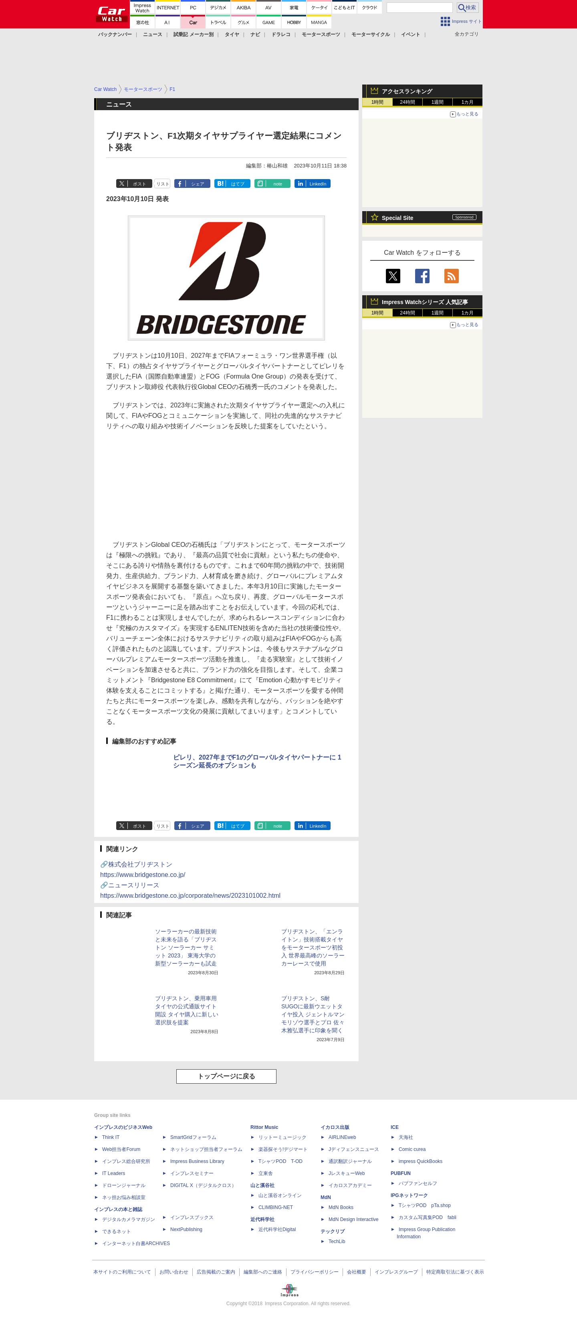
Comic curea (412, 1149)
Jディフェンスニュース (354, 1149)
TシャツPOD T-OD (280, 1161)
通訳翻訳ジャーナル (350, 1161)
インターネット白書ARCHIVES (136, 1243)
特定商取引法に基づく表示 (455, 1272)
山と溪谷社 (262, 1185)
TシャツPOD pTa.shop (425, 1205)
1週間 (438, 102)
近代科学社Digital (277, 1229)
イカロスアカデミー (350, 1185)
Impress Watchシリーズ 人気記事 (425, 302)
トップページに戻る (226, 1076)
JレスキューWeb (347, 1173)
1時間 (377, 102)
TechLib (337, 1241)
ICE (395, 1127)
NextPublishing (186, 1229)
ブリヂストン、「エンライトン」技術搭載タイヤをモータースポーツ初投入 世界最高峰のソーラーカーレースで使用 (313, 947)
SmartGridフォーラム (193, 1137)
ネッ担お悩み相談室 (123, 1197)
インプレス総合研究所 (126, 1161)
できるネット (116, 1231)
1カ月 (468, 102)
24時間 (407, 102)
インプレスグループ (396, 1272)
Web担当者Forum (121, 1149)
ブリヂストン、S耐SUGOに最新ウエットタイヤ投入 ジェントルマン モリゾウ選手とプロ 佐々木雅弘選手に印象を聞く (313, 1014)
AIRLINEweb (342, 1137)
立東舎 (265, 1173)
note (278, 183)
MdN (326, 1197)
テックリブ (333, 1231)
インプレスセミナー (192, 1173)
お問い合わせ (173, 1272)
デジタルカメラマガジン (128, 1219)
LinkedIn (318, 183)
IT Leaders (113, 1173)
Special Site (398, 218)
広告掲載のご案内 (216, 1272)
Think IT (110, 1137)
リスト (162, 183)
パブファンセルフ (418, 1183)
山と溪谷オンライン (280, 1195)
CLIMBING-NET (275, 1207)
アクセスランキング (407, 91)
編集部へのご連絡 (263, 1272)
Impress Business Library (197, 1161)
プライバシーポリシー (315, 1272)
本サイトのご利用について (122, 1272)
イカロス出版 (335, 1127)
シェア (197, 183)
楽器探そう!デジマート (283, 1149)
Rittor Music (264, 1127)
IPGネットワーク (409, 1195)
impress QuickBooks (420, 1161)
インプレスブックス (192, 1217)
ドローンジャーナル (123, 1185)
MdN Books (341, 1207)
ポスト (139, 183)
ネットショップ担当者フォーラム (206, 1149)
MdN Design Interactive (354, 1219)
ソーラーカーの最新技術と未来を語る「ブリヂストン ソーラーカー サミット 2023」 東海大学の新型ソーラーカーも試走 (186, 947)
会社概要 (356, 1272)
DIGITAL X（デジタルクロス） (203, 1185)
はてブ (237, 183)
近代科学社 (262, 1219)
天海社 (406, 1137)
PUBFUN (401, 1173)
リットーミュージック (282, 1137)
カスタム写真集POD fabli (427, 1217)
